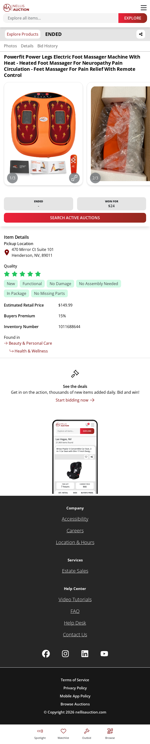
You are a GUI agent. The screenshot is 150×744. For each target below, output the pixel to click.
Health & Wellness (29, 351)
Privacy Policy (75, 687)
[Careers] (75, 530)
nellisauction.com (90, 712)
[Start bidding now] (75, 400)
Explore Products (22, 34)
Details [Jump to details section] (27, 46)
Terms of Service (75, 679)
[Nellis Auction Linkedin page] (85, 654)
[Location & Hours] (75, 542)
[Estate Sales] (75, 571)
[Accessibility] (75, 519)
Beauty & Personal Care (28, 343)
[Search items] (63, 18)
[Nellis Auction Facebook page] (46, 654)
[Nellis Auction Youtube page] (104, 654)
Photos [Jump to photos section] (10, 46)
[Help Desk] (75, 623)
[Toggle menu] (143, 7)
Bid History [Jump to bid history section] (47, 46)
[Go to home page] (16, 8)
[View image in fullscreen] (74, 178)
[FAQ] (75, 611)
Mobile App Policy (75, 695)
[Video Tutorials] (75, 599)
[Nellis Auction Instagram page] (65, 654)
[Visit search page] (110, 733)
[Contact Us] (75, 634)
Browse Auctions (75, 704)
